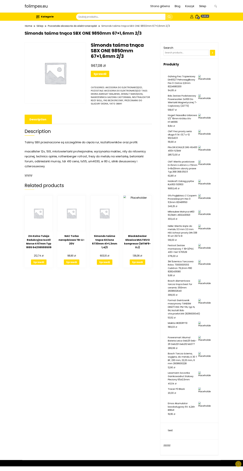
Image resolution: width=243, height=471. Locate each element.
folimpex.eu (36, 6)
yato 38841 (115, 103)
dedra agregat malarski (105, 93)
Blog (177, 6)
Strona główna (160, 6)
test (170, 430)
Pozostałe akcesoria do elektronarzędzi (116, 90)
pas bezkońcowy (113, 100)
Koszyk (189, 6)
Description (37, 119)
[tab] (38, 119)
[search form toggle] (215, 6)
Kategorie (45, 16)
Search (168, 48)
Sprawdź (100, 74)
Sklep (202, 6)
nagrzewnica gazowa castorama (111, 97)
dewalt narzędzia (132, 93)
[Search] (212, 53)
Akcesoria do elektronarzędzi (123, 87)
